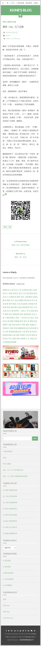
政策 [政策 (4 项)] (20, 307)
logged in (16, 277)
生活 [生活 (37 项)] (15, 290)
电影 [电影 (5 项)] (14, 303)
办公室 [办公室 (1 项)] (28, 335)
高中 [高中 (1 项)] (25, 321)
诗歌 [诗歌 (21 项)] (10, 293)
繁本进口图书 (9, 573)
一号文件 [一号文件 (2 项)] (23, 317)
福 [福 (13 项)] (15, 297)
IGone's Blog (20, 10)
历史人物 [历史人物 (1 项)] (6, 321)
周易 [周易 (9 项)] (8, 300)
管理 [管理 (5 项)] (10, 303)
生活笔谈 (7, 560)
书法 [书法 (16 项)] (20, 293)
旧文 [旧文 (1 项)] (36, 317)
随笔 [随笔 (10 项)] (30, 297)
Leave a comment (13, 38)
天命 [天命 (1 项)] (14, 335)
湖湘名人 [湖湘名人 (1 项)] (33, 324)
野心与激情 (7, 464)
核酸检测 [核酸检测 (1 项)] (21, 328)
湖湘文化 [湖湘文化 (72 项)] (6, 290)
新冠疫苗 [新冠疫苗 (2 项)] (27, 314)
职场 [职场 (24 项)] (35, 290)
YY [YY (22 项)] (8, 293)
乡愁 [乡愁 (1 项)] (31, 338)
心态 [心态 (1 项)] (23, 331)
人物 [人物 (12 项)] (26, 297)
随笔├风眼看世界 (11, 533)
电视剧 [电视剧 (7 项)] (21, 300)
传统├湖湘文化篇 (9, 22)
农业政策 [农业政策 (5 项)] (24, 303)
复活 (4, 457)
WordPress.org (8, 618)
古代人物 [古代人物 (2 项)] (10, 310)
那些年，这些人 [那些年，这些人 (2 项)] (20, 310)
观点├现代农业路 (11, 515)
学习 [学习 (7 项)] (33, 300)
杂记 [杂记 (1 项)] (27, 328)
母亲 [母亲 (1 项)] (15, 328)
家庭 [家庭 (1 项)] (10, 335)
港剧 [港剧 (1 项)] (12, 328)
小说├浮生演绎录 (11, 496)
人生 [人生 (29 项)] (19, 290)
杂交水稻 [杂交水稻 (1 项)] (32, 328)
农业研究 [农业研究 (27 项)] (25, 290)
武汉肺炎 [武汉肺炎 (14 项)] (29, 293)
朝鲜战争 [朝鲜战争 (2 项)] (16, 314)
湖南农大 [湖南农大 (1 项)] (6, 328)
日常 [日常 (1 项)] (6, 331)
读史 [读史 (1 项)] (35, 321)
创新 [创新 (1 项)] (33, 335)
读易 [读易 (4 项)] (12, 307)
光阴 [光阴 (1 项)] (14, 338)
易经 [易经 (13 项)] (18, 297)
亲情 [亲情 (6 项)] (6, 303)
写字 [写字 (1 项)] (10, 338)
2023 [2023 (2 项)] (29, 317)
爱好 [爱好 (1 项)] (27, 324)
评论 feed (6, 611)
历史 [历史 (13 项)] (22, 297)
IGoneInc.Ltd (29, 637)
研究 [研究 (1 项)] (14, 324)
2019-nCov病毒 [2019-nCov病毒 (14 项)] (8, 297)
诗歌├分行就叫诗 (11, 527)
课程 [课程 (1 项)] (31, 321)
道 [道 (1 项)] (28, 321)
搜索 (35, 438)
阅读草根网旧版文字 (27, 640)
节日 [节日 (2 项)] (28, 310)
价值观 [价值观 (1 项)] (22, 338)
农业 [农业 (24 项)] (4, 293)
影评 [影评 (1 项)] (27, 331)
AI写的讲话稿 (7, 451)
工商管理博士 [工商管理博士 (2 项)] (10, 317)
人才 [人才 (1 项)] (27, 338)
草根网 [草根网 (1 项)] (16, 321)
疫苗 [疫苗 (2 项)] (32, 310)
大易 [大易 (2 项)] (4, 310)
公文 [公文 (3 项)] (35, 307)
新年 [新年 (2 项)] (22, 314)
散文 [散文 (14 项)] (35, 293)
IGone (7, 35)
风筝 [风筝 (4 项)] (8, 307)
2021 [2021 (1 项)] (35, 338)
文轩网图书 (8, 585)
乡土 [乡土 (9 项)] (12, 300)
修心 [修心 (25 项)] (31, 290)
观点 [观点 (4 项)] (16, 307)
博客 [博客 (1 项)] (12, 321)
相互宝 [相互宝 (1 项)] (18, 324)
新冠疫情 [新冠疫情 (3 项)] (25, 307)
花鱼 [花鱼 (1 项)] (10, 324)
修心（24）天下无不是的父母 (13, 470)
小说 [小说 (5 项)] (18, 303)
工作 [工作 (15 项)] (24, 293)
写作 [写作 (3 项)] (31, 307)
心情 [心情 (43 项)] (12, 290)
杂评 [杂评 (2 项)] (10, 314)
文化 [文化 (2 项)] (33, 314)
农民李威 (7, 567)
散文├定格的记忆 (11, 508)
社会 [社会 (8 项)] (16, 300)
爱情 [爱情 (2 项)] (6, 314)
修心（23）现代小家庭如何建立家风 (15, 476)
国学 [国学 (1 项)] (18, 335)
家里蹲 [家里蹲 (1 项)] (5, 335)
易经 (10, 227)
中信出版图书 (9, 579)
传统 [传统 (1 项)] (18, 338)
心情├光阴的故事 (11, 502)
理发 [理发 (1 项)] (23, 324)
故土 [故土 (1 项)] (33, 317)
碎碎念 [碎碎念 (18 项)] (15, 293)
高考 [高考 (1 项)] (21, 321)
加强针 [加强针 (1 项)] (22, 335)
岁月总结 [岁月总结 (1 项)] (33, 331)
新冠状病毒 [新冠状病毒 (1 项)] (13, 331)
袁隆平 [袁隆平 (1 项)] (5, 324)
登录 (4, 599)
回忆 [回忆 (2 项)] (17, 317)
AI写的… (13, 3)
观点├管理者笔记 (11, 521)
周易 (5, 227)
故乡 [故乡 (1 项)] (19, 331)
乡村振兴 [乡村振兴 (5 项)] (31, 303)
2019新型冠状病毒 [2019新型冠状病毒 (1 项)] (9, 342)
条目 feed (6, 605)
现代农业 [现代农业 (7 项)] (27, 300)
